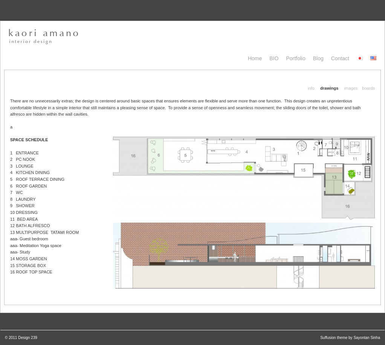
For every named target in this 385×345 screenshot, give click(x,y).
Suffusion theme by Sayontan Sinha (350, 338)
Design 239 (27, 338)
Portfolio (295, 58)
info (311, 88)
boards (368, 88)
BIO (273, 58)
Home (255, 58)
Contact (340, 58)
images (351, 88)
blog (318, 58)
